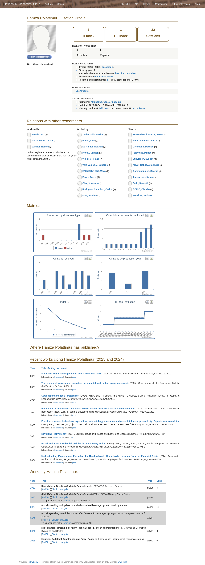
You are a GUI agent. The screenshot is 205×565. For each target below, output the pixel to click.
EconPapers (82, 91)
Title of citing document (55, 368)
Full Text (46, 489)
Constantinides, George (145, 171)
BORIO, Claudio (141, 189)
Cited (160, 481)
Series (60, 4)
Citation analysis (60, 489)
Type (151, 481)
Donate (146, 4)
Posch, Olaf (38, 134)
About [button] (199, 4)
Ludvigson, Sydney (143, 159)
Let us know (138, 108)
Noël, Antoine (89, 195)
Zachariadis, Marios (92, 134)
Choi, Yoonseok (90, 183)
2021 (32, 531)
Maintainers (161, 4)
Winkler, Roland (40, 146)
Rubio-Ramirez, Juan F (145, 140)
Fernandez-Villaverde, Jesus (148, 134)
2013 (32, 540)
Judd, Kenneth (140, 183)
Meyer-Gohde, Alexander (146, 165)
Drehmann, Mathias (143, 146)
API (136, 4)
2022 (32, 518)
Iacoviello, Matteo (142, 152)
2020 (32, 487)
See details (107, 67)
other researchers (103, 76)
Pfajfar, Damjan (90, 152)
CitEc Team (122, 562)
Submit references (181, 4)
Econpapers (58, 377)
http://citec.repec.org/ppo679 (106, 102)
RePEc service (34, 562)
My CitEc (125, 4)
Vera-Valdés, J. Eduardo (95, 165)
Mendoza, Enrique (142, 195)
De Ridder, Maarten (92, 146)
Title (45, 481)
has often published (125, 73)
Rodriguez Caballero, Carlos (97, 189)
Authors (49, 4)
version (67, 500)
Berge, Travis (89, 177)
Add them (104, 108)
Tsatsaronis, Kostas (143, 177)
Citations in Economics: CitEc (21, 4)
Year (34, 368)
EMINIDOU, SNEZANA (94, 171)
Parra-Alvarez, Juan (42, 140)
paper (74, 377)
